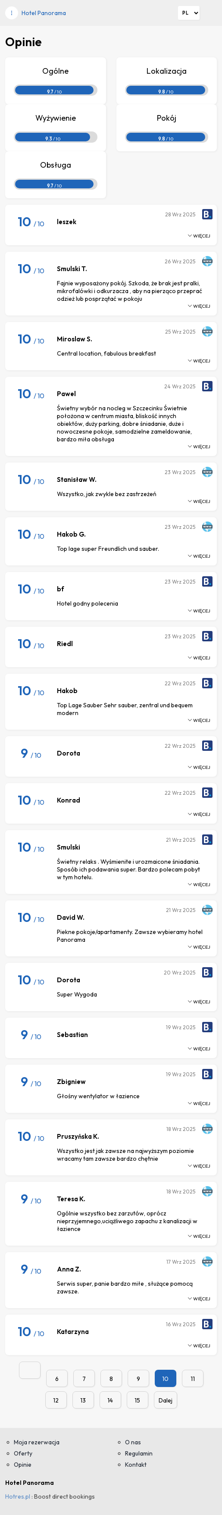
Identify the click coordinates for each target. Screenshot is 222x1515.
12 (56, 1400)
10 (165, 1379)
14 (110, 1400)
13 (83, 1400)
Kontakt (136, 1464)
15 (137, 1400)
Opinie (22, 1464)
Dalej (165, 1400)
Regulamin (139, 1453)
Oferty (23, 1453)
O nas (133, 1442)
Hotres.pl (17, 1496)
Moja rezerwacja (36, 1442)
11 (193, 1379)
